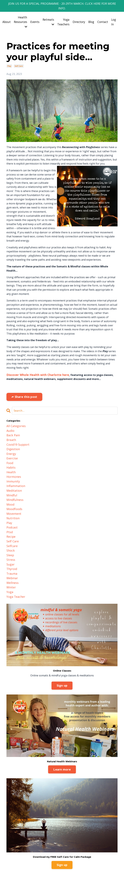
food (9, 453)
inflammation (14, 474)
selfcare (11, 527)
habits (10, 457)
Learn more (62, 746)
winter (10, 564)
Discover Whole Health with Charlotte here (34, 369)
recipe (10, 519)
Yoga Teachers (61, 17)
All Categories (14, 420)
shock (10, 531)
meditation (13, 478)
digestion (12, 441)
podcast (11, 511)
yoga (9, 569)
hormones (12, 465)
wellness (11, 560)
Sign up (62, 662)
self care (19, 61)
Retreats (46, 17)
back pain (12, 428)
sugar (10, 544)
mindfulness (13, 486)
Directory (77, 17)
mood (10, 490)
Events (31, 17)
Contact (102, 17)
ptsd (9, 515)
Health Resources (17, 16)
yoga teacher (14, 573)
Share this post (25, 391)
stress (10, 540)
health (10, 461)
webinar (11, 556)
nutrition (12, 503)
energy (10, 445)
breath (10, 432)
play (9, 61)
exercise (11, 449)
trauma (11, 552)
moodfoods (13, 494)
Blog (90, 17)
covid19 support (16, 436)
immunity (12, 469)
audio (9, 424)
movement (13, 498)
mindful (11, 482)
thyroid (11, 548)
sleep (9, 536)
